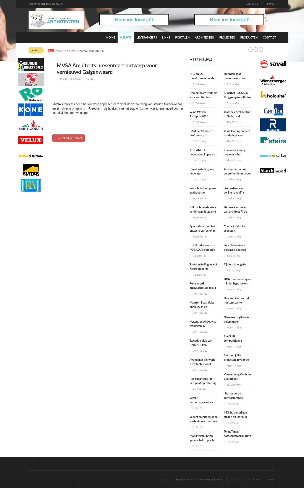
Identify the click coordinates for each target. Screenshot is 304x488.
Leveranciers (147, 37)
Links (166, 37)
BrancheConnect (185, 479)
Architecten (204, 37)
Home (110, 37)
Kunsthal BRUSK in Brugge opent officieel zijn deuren (237, 97)
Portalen (182, 37)
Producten (249, 37)
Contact (271, 3)
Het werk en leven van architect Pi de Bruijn (235, 211)
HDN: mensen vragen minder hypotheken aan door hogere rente (238, 283)
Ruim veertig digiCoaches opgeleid (202, 285)
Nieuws (125, 37)
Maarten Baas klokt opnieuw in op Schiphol (201, 307)
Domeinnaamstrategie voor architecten (203, 95)
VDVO (256, 479)
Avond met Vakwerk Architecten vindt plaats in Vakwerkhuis (203, 364)
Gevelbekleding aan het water (201, 171)
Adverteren (252, 3)
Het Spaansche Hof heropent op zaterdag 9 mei (202, 383)
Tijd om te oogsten (235, 264)
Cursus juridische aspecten (234, 228)
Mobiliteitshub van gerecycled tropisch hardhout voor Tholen (203, 440)
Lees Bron (91, 79)
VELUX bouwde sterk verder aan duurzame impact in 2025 (202, 211)
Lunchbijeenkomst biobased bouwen (235, 247)
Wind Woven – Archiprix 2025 (198, 114)
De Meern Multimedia (210, 479)
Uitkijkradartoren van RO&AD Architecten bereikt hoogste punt (202, 250)
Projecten (227, 37)
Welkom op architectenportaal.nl (46, 3)
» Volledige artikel (68, 138)
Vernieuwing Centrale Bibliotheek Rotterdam (237, 379)
